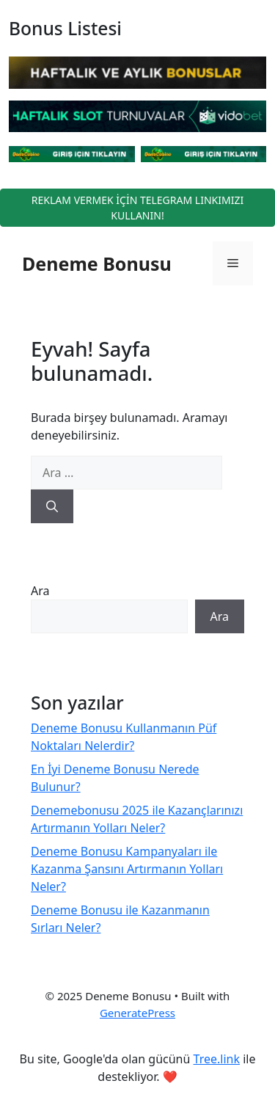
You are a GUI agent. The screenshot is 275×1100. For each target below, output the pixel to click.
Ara (40, 591)
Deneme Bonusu (97, 263)
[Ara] (52, 506)
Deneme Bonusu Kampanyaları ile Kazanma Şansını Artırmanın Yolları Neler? (127, 869)
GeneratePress (137, 1012)
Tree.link (217, 1059)
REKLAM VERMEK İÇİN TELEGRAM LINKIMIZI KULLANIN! (137, 207)
